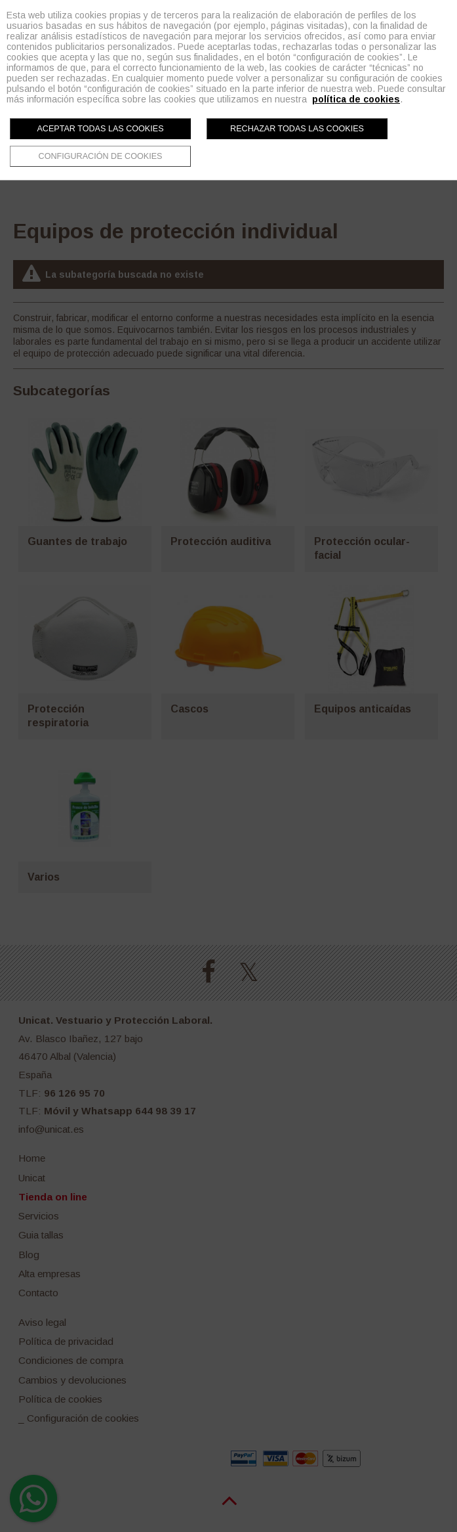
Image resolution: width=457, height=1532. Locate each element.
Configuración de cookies (101, 156)
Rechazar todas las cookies (297, 128)
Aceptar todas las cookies (100, 128)
